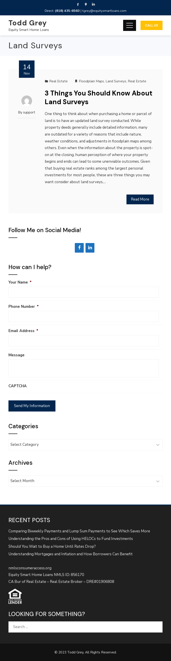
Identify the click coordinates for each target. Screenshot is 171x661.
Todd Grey (27, 23)
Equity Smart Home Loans (28, 30)
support (29, 112)
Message (16, 355)
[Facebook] (79, 248)
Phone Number (23, 306)
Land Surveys (116, 81)
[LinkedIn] (90, 248)
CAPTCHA (17, 386)
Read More (140, 199)
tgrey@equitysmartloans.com (104, 10)
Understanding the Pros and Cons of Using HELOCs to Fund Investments (70, 538)
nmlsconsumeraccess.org (29, 568)
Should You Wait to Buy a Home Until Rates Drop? (52, 546)
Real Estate (58, 81)
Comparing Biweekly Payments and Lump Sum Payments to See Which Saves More (79, 531)
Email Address (23, 330)
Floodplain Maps (91, 81)
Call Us (151, 25)
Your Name (20, 282)
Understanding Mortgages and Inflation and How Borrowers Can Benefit (70, 554)
